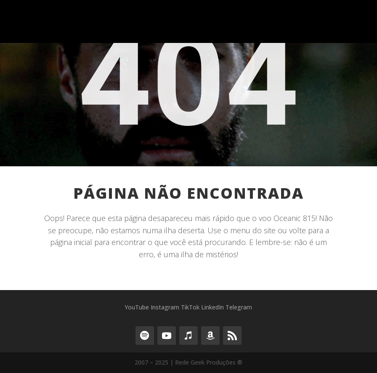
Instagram (165, 307)
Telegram (239, 307)
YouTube (137, 307)
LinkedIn (212, 307)
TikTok (190, 307)
